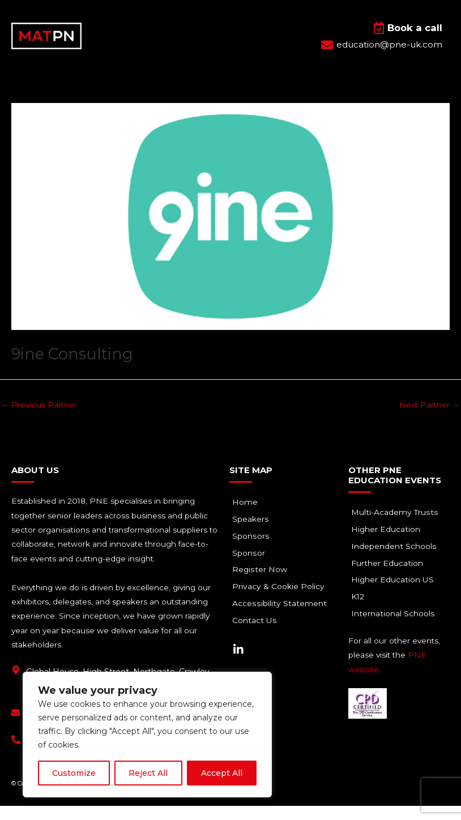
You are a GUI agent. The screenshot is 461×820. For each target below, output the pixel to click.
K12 (361, 612)
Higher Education (389, 544)
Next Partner (429, 418)
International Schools (395, 629)
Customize (74, 773)
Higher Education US (395, 595)
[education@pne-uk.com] (15, 727)
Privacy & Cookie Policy (281, 601)
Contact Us (257, 635)
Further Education (390, 578)
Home (248, 517)
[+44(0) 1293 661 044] (15, 753)
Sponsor (251, 568)
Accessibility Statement (281, 618)
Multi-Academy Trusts (397, 527)
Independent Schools (396, 561)
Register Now (262, 584)
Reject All (148, 773)
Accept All (221, 773)
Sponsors (253, 551)
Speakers (253, 534)
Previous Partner (39, 418)
